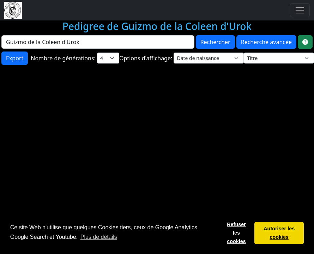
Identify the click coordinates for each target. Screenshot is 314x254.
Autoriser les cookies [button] (279, 233)
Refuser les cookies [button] (236, 233)
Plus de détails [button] (98, 237)
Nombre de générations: (64, 58)
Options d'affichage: (146, 58)
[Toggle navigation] (300, 10)
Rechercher (215, 42)
